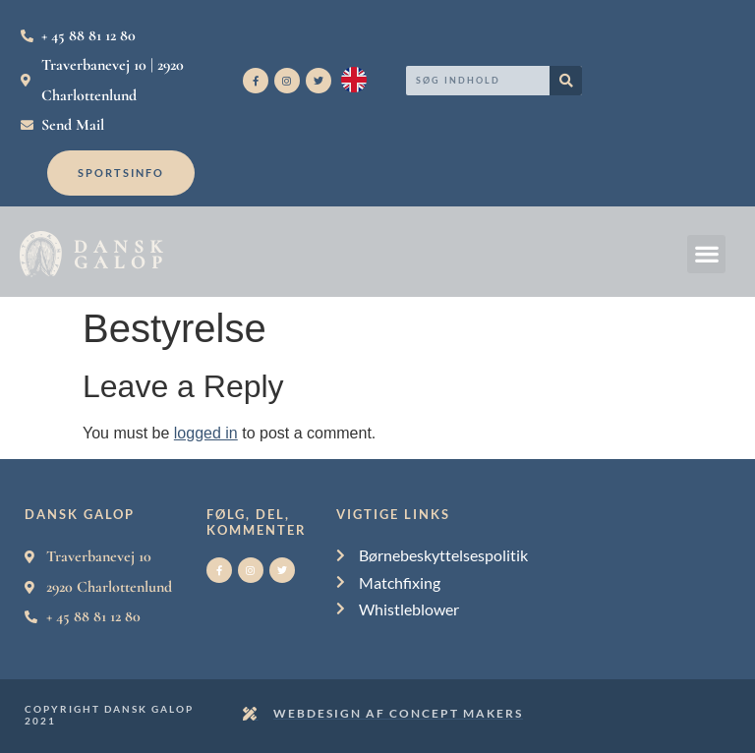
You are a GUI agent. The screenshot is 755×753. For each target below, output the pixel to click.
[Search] (566, 80)
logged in (206, 433)
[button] (706, 254)
